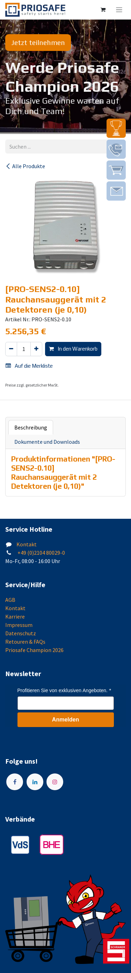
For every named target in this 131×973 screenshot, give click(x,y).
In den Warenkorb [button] (73, 349)
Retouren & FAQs (25, 641)
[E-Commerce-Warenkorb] (103, 9)
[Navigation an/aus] (119, 10)
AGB (10, 599)
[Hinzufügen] (36, 349)
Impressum (18, 624)
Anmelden (65, 720)
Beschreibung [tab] (30, 427)
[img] (116, 128)
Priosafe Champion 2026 (34, 649)
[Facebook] (14, 781)
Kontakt (26, 544)
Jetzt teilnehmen (38, 42)
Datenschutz (20, 633)
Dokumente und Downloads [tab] (47, 441)
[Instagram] (54, 781)
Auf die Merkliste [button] (29, 366)
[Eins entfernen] (11, 349)
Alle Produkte (25, 166)
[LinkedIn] (35, 781)
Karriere (15, 616)
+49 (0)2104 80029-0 (40, 552)
